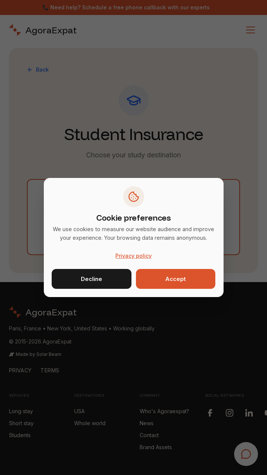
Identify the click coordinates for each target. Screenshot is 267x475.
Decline (91, 278)
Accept (175, 278)
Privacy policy (133, 255)
